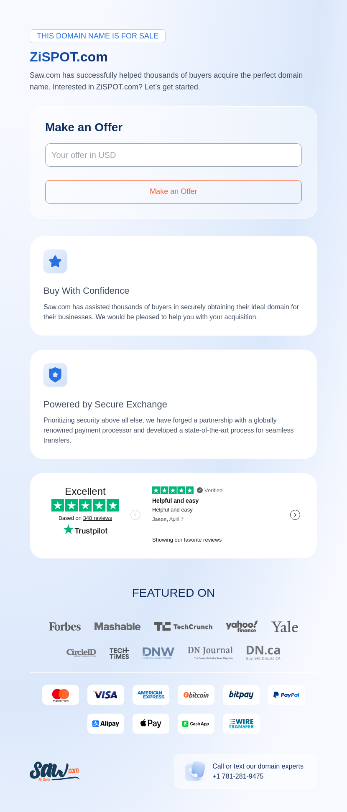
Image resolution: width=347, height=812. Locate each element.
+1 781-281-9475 (237, 776)
